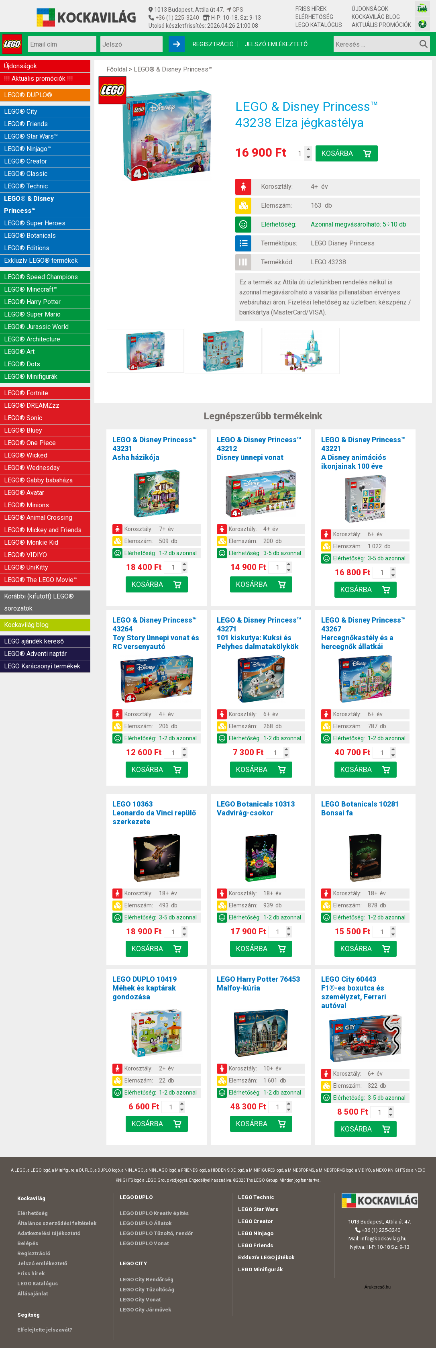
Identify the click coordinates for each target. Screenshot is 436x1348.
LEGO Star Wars (258, 1209)
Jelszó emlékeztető (276, 44)
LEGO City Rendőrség (146, 1280)
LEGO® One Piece (30, 443)
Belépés (27, 1243)
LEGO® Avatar (24, 492)
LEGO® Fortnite (26, 393)
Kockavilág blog (376, 17)
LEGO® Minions (26, 505)
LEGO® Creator (25, 161)
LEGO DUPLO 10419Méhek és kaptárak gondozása (144, 988)
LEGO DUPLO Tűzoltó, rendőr (156, 1233)
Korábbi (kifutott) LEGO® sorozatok (39, 602)
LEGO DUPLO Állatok (145, 1223)
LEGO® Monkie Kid (31, 542)
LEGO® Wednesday (32, 468)
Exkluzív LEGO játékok (266, 1257)
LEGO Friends (255, 1245)
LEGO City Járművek (145, 1310)
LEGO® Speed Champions (41, 277)
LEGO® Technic (26, 186)
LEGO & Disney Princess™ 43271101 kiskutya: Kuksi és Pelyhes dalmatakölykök (259, 633)
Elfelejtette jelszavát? (44, 1330)
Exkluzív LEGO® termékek (41, 260)
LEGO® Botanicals (30, 235)
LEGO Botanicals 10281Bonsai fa (360, 808)
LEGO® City (20, 111)
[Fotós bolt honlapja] (422, 23)
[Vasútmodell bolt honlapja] (422, 8)
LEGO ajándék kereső (34, 641)
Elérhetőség (314, 17)
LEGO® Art (19, 351)
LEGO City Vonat (140, 1300)
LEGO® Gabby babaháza (38, 480)
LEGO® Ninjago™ (27, 149)
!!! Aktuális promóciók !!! (38, 78)
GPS (234, 9)
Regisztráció (213, 44)
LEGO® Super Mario (32, 314)
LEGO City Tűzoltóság (147, 1290)
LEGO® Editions (26, 248)
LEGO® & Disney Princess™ (29, 204)
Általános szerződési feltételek (56, 1223)
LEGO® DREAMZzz (31, 405)
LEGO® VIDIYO (25, 555)
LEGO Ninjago (255, 1233)
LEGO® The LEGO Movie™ (40, 580)
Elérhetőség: (278, 224)
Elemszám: (276, 205)
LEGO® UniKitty (26, 567)
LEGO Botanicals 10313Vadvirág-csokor (256, 808)
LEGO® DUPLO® (28, 95)
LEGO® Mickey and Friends (42, 530)
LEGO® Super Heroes (34, 223)
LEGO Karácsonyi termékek (42, 666)
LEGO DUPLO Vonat (144, 1243)
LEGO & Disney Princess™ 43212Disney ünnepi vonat (259, 448)
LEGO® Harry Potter (32, 302)
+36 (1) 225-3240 (176, 17)
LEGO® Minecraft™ (30, 289)
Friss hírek (310, 9)
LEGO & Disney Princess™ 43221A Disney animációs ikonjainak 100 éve (363, 452)
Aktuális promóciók (381, 25)
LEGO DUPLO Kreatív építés (154, 1213)
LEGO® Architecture (32, 339)
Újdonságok (370, 9)
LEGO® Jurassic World (36, 327)
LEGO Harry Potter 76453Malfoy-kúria (258, 983)
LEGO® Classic (25, 174)
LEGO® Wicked (25, 455)
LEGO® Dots (22, 364)
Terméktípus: (279, 243)
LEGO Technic (256, 1197)
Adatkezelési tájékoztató (48, 1233)
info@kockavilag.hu (384, 1239)
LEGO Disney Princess (343, 243)
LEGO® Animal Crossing (38, 517)
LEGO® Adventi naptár (35, 654)
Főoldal (116, 69)
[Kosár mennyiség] (299, 153)
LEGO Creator (255, 1221)
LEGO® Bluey (23, 430)
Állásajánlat (32, 1294)
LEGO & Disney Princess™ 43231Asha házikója (154, 448)
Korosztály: (277, 186)
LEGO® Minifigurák (30, 376)
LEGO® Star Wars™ (31, 136)
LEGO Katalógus (318, 25)
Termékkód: (277, 262)
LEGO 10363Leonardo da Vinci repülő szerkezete (154, 813)
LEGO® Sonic (23, 418)
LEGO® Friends (26, 124)
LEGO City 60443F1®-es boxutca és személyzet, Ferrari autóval (353, 992)
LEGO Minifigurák (260, 1269)
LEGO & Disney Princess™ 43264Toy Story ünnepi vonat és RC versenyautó (155, 633)
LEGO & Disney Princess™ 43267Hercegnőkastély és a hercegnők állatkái (363, 633)
